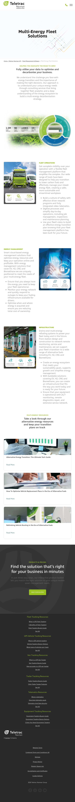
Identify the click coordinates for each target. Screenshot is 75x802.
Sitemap (37, 757)
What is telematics (37, 697)
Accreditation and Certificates (37, 771)
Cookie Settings (37, 776)
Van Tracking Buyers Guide (37, 663)
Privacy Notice (37, 762)
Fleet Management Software (30, 61)
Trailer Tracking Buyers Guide (37, 681)
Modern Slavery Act (37, 766)
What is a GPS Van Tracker (37, 660)
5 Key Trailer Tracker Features (37, 684)
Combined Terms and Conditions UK (37, 752)
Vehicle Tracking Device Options (37, 644)
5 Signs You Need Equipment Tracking (37, 723)
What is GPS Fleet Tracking (37, 622)
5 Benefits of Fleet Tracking (37, 625)
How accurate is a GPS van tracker (38, 666)
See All (37, 631)
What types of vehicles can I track (37, 647)
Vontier (7, 738)
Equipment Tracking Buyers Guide (37, 716)
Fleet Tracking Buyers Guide (38, 628)
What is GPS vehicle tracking (37, 641)
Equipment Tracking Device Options (37, 719)
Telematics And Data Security (37, 703)
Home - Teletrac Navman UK (12, 61)
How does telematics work (37, 700)
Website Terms (37, 748)
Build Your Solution (37, 592)
